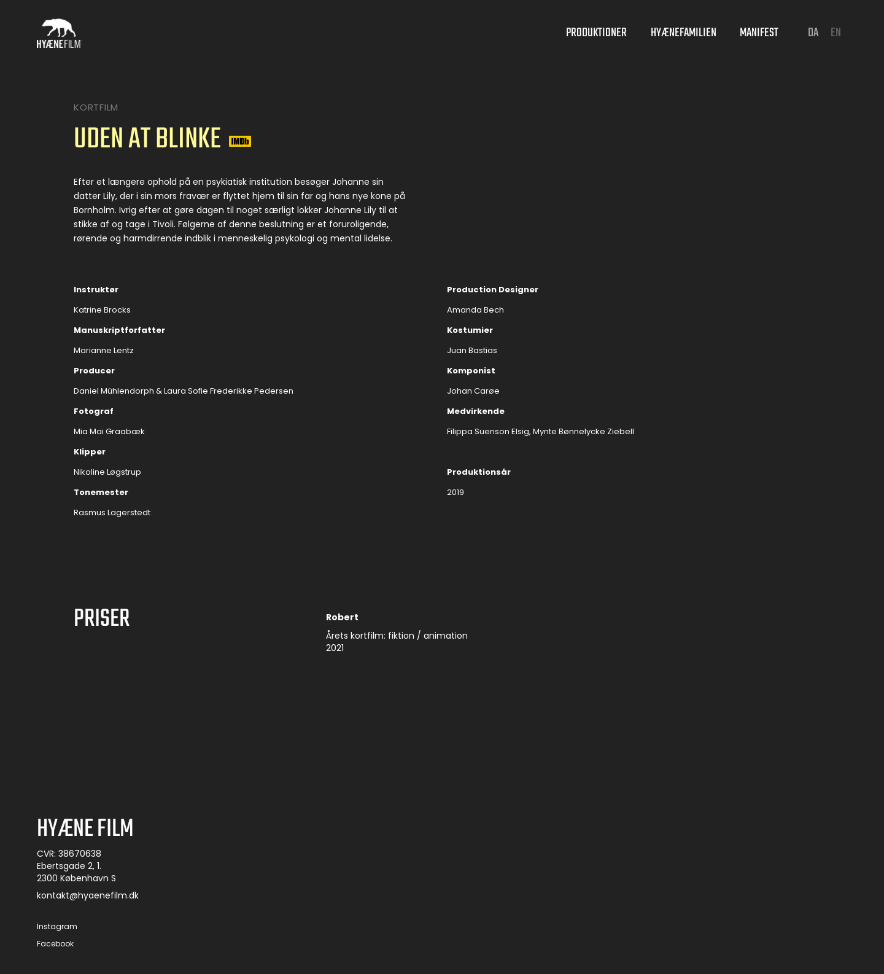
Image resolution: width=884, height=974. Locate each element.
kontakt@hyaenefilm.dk (88, 896)
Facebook (55, 944)
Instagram (57, 927)
